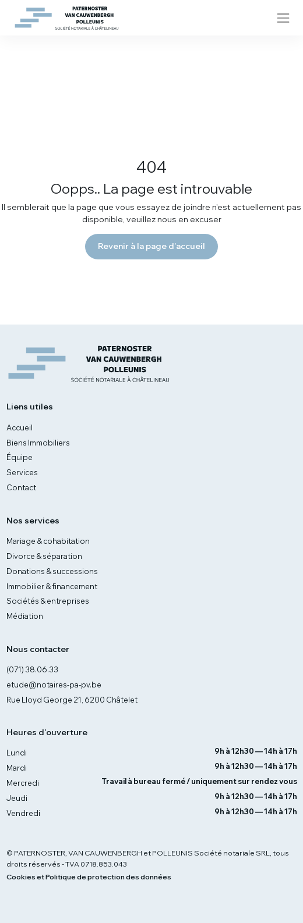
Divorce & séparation (44, 556)
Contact (21, 487)
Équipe (19, 457)
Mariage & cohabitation (48, 541)
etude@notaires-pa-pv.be (53, 684)
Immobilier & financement (51, 586)
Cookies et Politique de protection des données (88, 876)
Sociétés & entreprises (47, 600)
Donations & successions (52, 571)
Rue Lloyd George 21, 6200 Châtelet (72, 699)
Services (22, 472)
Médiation (24, 616)
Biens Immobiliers (38, 442)
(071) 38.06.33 (32, 669)
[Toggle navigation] (283, 17)
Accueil (19, 427)
